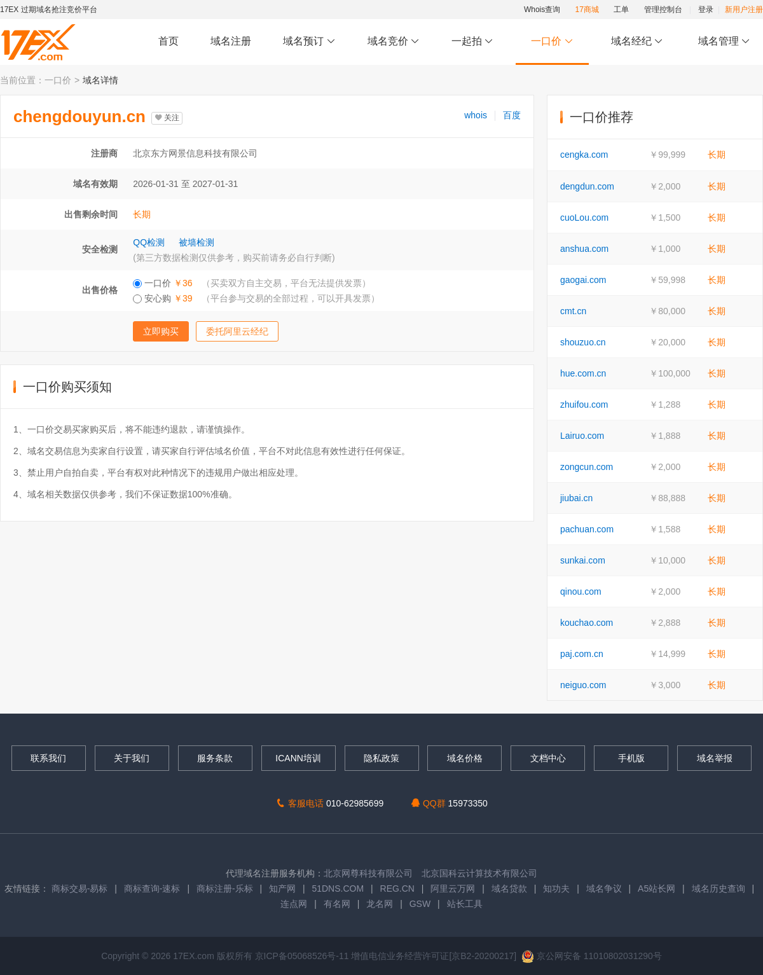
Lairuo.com (582, 436)
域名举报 (714, 758)
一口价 (552, 42)
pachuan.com (587, 529)
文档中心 (548, 758)
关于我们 (131, 758)
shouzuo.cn (583, 342)
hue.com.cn (583, 373)
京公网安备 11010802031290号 (591, 956)
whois (475, 115)
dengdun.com (587, 186)
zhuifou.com (584, 404)
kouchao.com (586, 623)
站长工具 (465, 904)
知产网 (282, 888)
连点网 (293, 904)
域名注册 (230, 41)
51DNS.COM (338, 888)
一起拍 (474, 42)
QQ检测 (149, 242)
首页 (168, 41)
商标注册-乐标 (224, 888)
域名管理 (724, 42)
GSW (419, 904)
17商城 (587, 9)
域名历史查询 (718, 888)
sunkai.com (582, 560)
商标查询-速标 (153, 888)
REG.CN (397, 888)
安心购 (256, 298)
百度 (512, 115)
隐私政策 (381, 758)
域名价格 (465, 758)
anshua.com (584, 249)
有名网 (337, 904)
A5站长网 (656, 888)
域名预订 (309, 42)
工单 (621, 9)
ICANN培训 (298, 758)
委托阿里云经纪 (237, 331)
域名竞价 (394, 42)
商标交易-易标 (80, 888)
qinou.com (580, 591)
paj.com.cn (581, 654)
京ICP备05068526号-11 (303, 956)
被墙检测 (196, 242)
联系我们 (48, 758)
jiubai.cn (576, 498)
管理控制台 (663, 9)
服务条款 (215, 758)
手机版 (631, 758)
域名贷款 (509, 888)
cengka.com (584, 154)
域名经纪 (637, 42)
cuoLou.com (584, 217)
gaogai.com (583, 280)
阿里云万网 (452, 888)
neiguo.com (583, 685)
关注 (167, 117)
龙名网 (379, 904)
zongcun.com (586, 467)
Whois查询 (542, 9)
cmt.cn (573, 311)
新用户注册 (744, 9)
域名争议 (605, 888)
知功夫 (556, 888)
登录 (705, 9)
